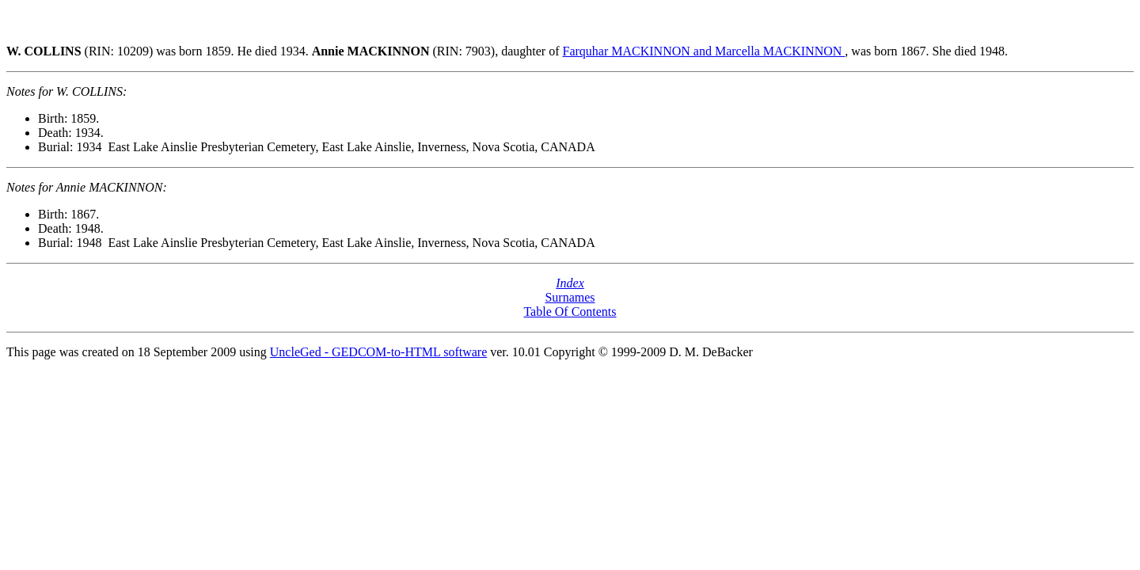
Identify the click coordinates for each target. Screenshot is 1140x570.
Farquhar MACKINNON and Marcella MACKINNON (704, 51)
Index (570, 283)
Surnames (570, 297)
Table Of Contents (569, 311)
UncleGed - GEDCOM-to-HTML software (378, 352)
